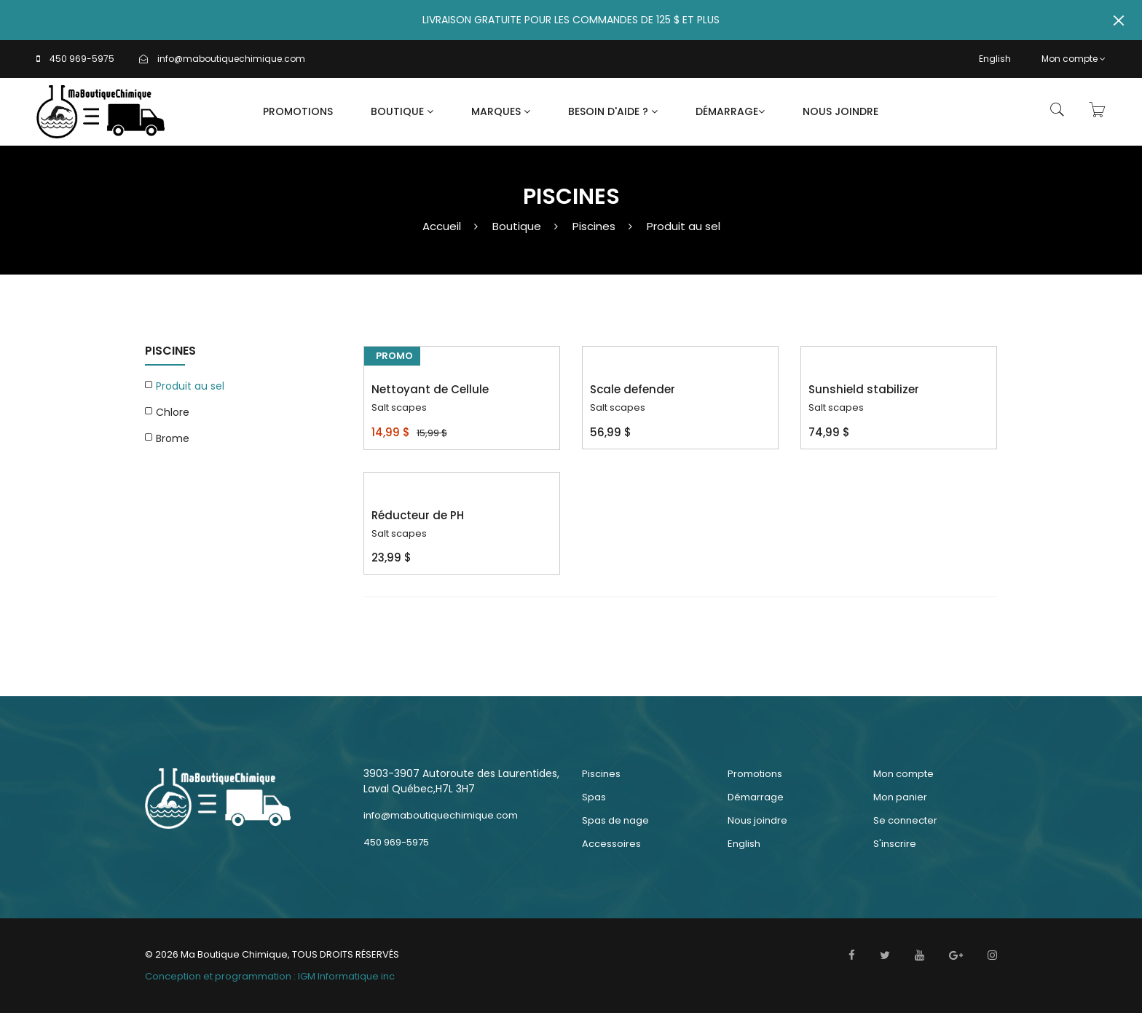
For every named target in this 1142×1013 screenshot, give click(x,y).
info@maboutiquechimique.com (231, 58)
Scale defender (632, 389)
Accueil (441, 226)
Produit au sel (683, 226)
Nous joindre (840, 111)
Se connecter (905, 820)
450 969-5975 (82, 58)
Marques (500, 111)
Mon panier (900, 797)
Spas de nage (615, 820)
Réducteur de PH (417, 515)
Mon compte (1073, 58)
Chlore (172, 412)
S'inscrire (894, 844)
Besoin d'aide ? (613, 111)
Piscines (593, 226)
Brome (172, 438)
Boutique (402, 111)
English (995, 58)
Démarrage (730, 111)
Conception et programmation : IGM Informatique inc (270, 976)
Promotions (298, 111)
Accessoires (611, 844)
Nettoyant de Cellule (430, 389)
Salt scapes (399, 407)
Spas (594, 797)
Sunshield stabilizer (863, 389)
